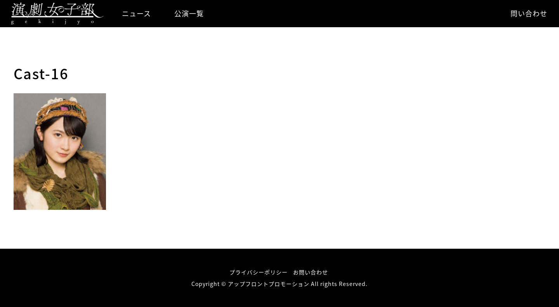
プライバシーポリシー (258, 272)
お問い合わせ (310, 272)
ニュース (136, 13)
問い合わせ (528, 13)
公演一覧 (189, 13)
